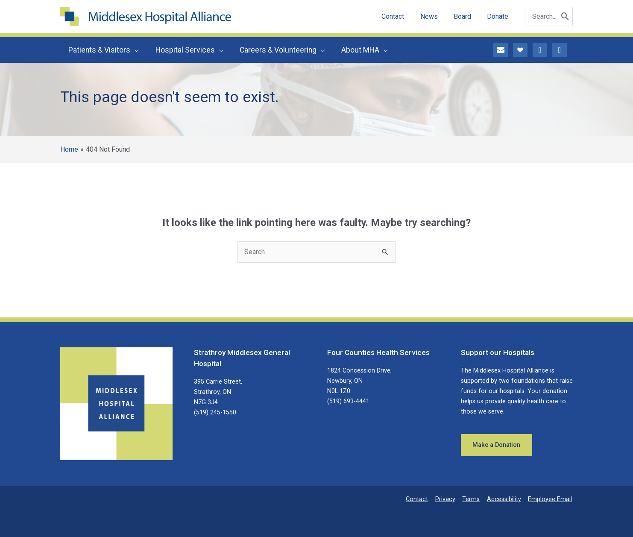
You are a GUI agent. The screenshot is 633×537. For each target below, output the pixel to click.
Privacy (449, 499)
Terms (473, 499)
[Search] (565, 16)
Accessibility (506, 499)
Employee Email (551, 499)
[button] (134, 50)
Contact (421, 499)
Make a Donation (497, 445)
